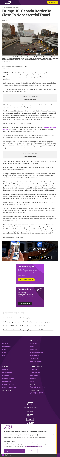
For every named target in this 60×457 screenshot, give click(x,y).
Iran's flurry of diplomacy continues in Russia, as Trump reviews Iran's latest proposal (26, 322)
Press (3, 355)
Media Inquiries (34, 375)
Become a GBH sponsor (30, 99)
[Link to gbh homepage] (8, 2)
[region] (29, 439)
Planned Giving (34, 358)
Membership (33, 349)
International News (12, 8)
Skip (31, 451)
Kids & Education (6, 346)
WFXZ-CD (18, 392)
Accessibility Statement (8, 378)
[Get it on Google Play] (46, 257)
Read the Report (25, 280)
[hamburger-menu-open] (3, 2)
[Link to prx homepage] (30, 423)
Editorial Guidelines (7, 372)
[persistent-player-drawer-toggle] (58, 455)
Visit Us (32, 381)
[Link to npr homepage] (30, 419)
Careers (4, 352)
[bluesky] (37, 387)
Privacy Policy (5, 375)
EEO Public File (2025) (8, 384)
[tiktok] (33, 387)
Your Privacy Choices (44, 451)
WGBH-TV (4, 392)
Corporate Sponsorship (36, 352)
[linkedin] (44, 387)
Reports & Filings (6, 381)
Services (4, 349)
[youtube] (35, 387)
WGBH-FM (5, 395)
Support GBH (33, 343)
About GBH (5, 343)
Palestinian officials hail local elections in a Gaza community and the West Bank (25, 326)
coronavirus (46, 77)
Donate (52, 2)
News (3, 8)
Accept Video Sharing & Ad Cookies (14, 451)
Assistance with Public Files (9, 387)
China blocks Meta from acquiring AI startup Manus (17, 318)
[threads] (40, 387)
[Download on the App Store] (33, 257)
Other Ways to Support (36, 361)
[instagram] (31, 387)
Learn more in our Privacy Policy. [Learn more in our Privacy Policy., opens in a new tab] (33, 446)
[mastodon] (40, 393)
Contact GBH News (35, 372)
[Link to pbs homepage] (30, 415)
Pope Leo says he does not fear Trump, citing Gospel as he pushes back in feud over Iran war (28, 330)
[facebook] (42, 387)
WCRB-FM (11, 395)
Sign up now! (24, 303)
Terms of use (5, 369)
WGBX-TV (11, 392)
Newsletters (33, 378)
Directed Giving (34, 355)
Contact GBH (33, 369)
